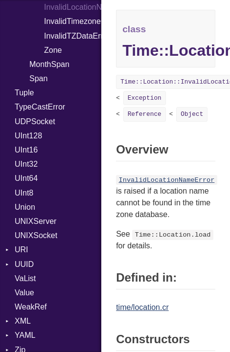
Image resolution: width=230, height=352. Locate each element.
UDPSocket (35, 121)
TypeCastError (40, 107)
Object (192, 114)
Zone (53, 50)
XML (23, 321)
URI (21, 249)
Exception (144, 98)
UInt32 (26, 164)
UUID (24, 264)
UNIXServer (35, 221)
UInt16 (26, 150)
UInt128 (28, 136)
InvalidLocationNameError (72, 7)
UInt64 (26, 178)
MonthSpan (49, 64)
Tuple (24, 92)
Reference (144, 114)
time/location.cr (142, 307)
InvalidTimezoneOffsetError (72, 21)
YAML (25, 335)
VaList (25, 278)
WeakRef (31, 307)
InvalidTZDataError (72, 36)
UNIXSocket (36, 235)
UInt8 (24, 193)
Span (38, 78)
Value (24, 292)
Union (25, 207)
